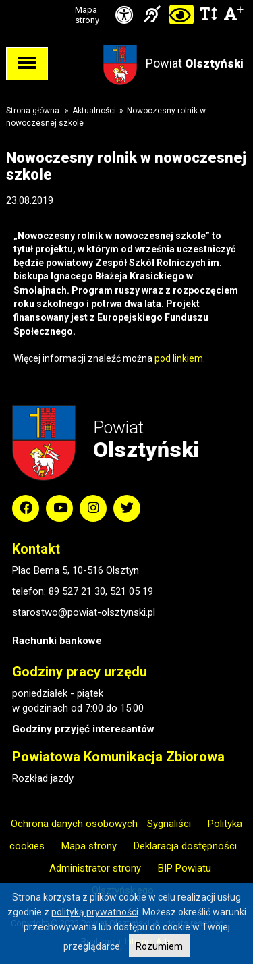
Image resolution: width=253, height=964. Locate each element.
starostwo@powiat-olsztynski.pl (83, 612)
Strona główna (32, 110)
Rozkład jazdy (43, 778)
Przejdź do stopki (127, 0)
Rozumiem (159, 946)
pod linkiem (178, 358)
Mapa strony (87, 15)
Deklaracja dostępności (185, 846)
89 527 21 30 (77, 591)
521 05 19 (131, 591)
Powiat (195, 63)
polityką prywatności (94, 912)
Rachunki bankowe (57, 641)
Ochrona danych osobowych (74, 824)
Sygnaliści (169, 824)
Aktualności (94, 110)
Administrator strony (95, 868)
